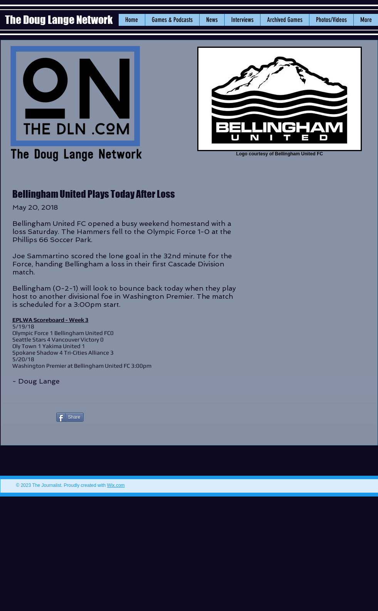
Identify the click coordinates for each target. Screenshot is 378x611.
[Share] (70, 417)
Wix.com (116, 485)
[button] (211, 20)
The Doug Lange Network (59, 19)
